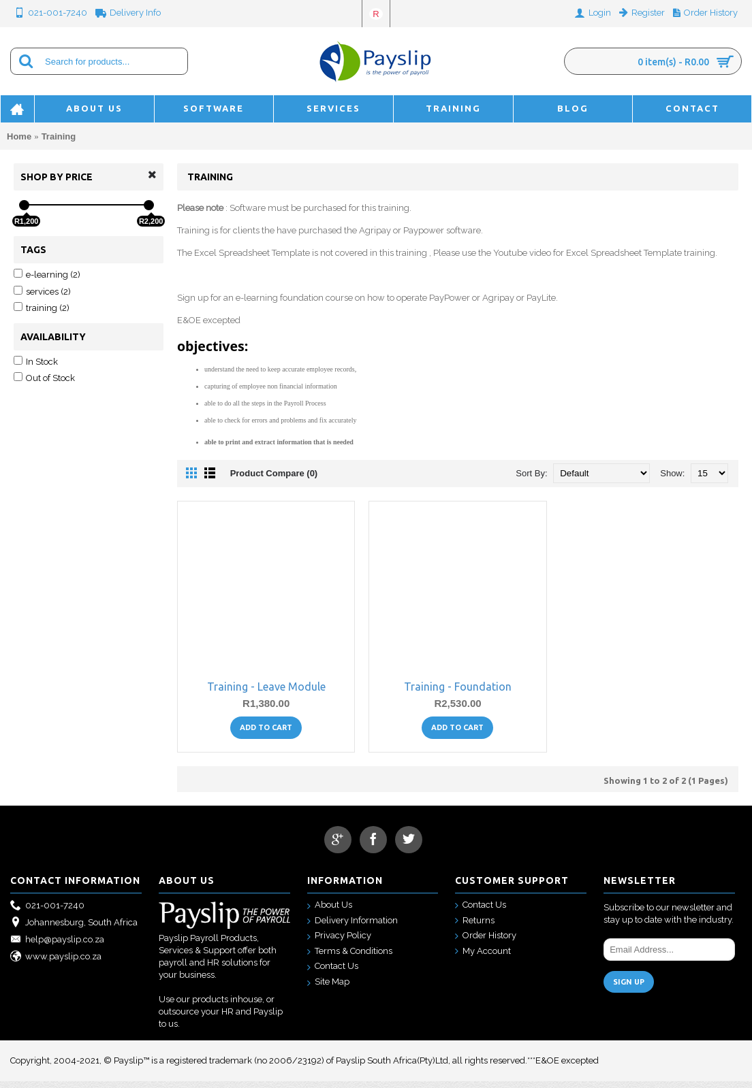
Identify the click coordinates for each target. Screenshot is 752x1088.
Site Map (328, 989)
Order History (485, 943)
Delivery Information (352, 928)
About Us (329, 912)
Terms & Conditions (349, 958)
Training (59, 136)
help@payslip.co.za (57, 946)
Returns (475, 928)
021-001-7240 (47, 912)
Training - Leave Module (266, 693)
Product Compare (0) (274, 480)
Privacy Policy (339, 943)
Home (19, 136)
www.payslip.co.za (55, 963)
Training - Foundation (458, 693)
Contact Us (332, 973)
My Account (483, 958)
